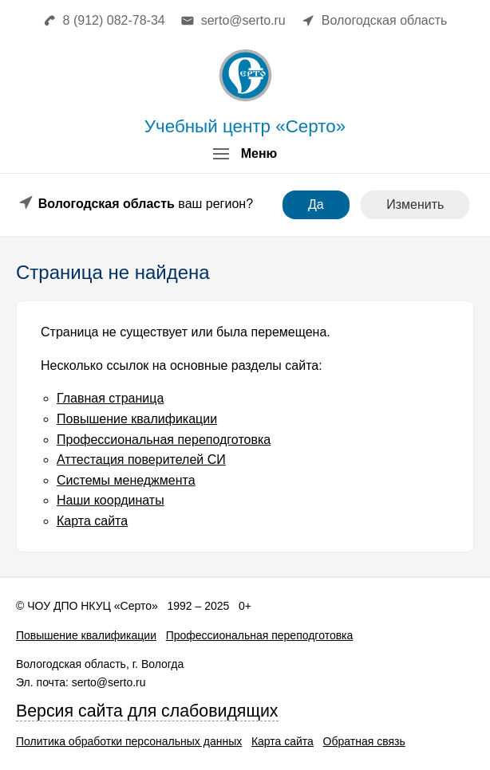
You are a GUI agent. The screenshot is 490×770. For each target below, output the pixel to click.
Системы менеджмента (126, 480)
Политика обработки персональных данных (129, 741)
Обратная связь (364, 741)
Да (316, 204)
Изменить (415, 204)
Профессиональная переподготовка (164, 439)
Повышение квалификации (137, 419)
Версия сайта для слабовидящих (147, 711)
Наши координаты (110, 500)
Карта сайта (92, 521)
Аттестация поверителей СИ (141, 459)
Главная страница (110, 398)
